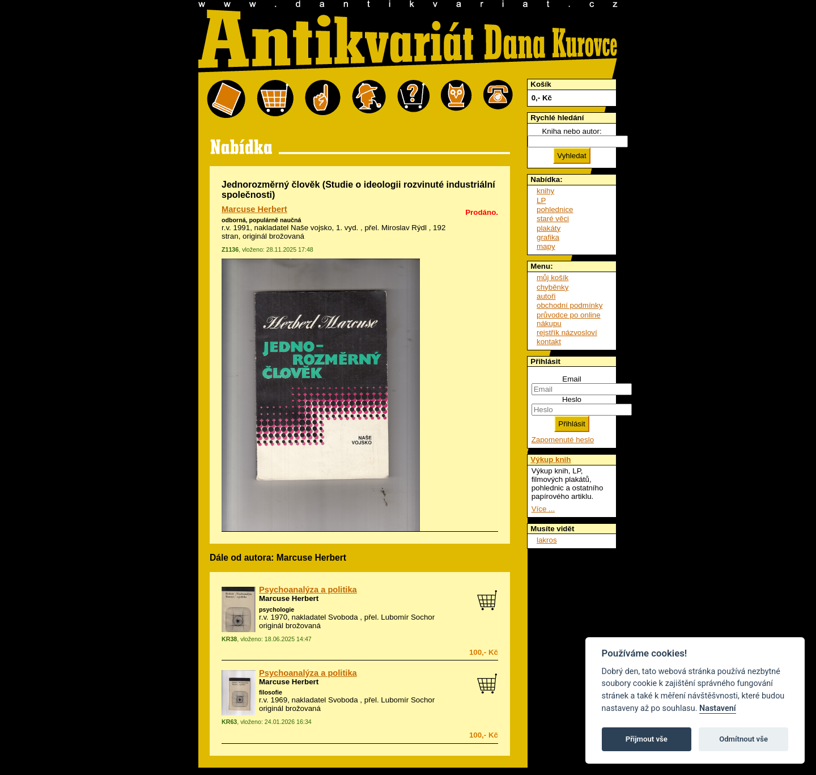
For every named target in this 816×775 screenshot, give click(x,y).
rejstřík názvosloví (567, 332)
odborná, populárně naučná (261, 220)
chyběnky (552, 287)
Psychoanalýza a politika (308, 589)
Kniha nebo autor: (571, 131)
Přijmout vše (647, 739)
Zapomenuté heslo (563, 439)
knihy (545, 191)
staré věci (553, 218)
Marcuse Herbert (254, 209)
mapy (546, 246)
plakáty (548, 228)
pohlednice (555, 209)
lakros (547, 540)
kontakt (549, 341)
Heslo (571, 399)
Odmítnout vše (743, 739)
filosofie (270, 692)
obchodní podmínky (569, 305)
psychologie (276, 609)
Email (571, 379)
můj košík (552, 277)
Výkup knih (550, 459)
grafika (548, 237)
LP (541, 200)
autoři (546, 296)
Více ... (543, 509)
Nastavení (717, 708)
